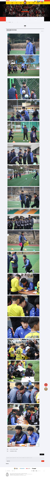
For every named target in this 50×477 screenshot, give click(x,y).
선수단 (12, 2)
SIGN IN (13, 0)
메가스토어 (42, 2)
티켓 (29, 2)
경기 (16, 2)
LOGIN (11, 0)
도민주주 (15, 0)
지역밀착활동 (37, 2)
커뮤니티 (33, 2)
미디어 (20, 2)
